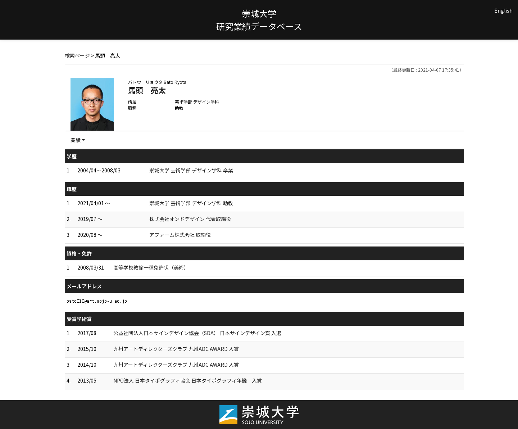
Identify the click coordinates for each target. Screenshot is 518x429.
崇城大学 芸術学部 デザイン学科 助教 (191, 203)
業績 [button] (76, 140)
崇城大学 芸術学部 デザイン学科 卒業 (191, 170)
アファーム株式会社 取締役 (180, 234)
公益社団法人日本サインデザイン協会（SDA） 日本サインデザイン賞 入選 (197, 333)
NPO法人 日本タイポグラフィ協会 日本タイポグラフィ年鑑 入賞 (187, 380)
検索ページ (77, 55)
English (503, 10)
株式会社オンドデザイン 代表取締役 (190, 218)
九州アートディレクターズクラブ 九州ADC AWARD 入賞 (176, 348)
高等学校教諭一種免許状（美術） (151, 267)
